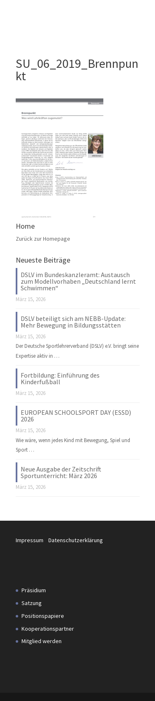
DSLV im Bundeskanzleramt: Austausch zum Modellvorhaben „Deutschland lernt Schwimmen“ (78, 281)
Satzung (31, 603)
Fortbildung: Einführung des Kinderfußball (60, 378)
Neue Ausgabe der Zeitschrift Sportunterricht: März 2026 (61, 472)
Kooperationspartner (47, 628)
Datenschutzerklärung (75, 540)
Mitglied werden (41, 641)
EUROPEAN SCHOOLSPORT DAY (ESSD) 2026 (76, 415)
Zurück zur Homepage (43, 238)
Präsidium (33, 590)
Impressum (32, 540)
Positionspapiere (42, 616)
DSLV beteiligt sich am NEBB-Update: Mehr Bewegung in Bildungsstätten (73, 321)
